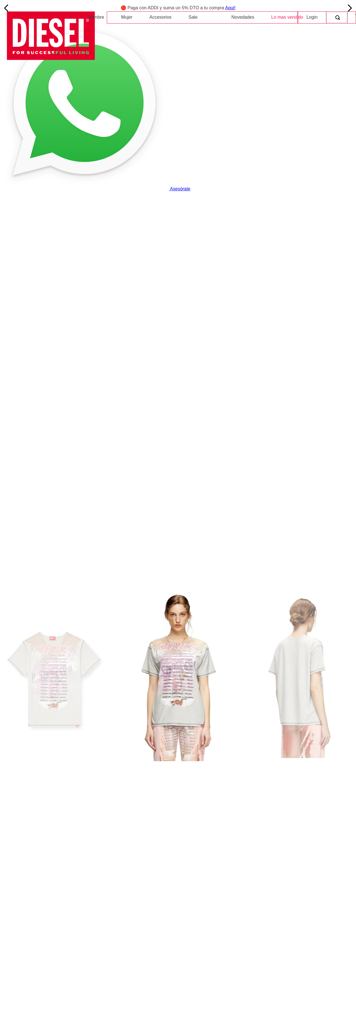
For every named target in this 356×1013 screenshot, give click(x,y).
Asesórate (95, 188)
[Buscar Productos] (338, 17)
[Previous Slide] (6, 8)
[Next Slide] (349, 8)
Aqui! (230, 7)
